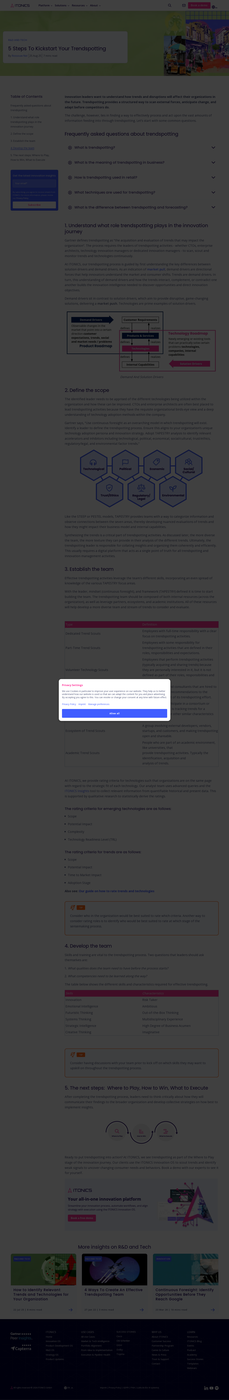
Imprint (82, 704)
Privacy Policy (69, 704)
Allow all (114, 713)
